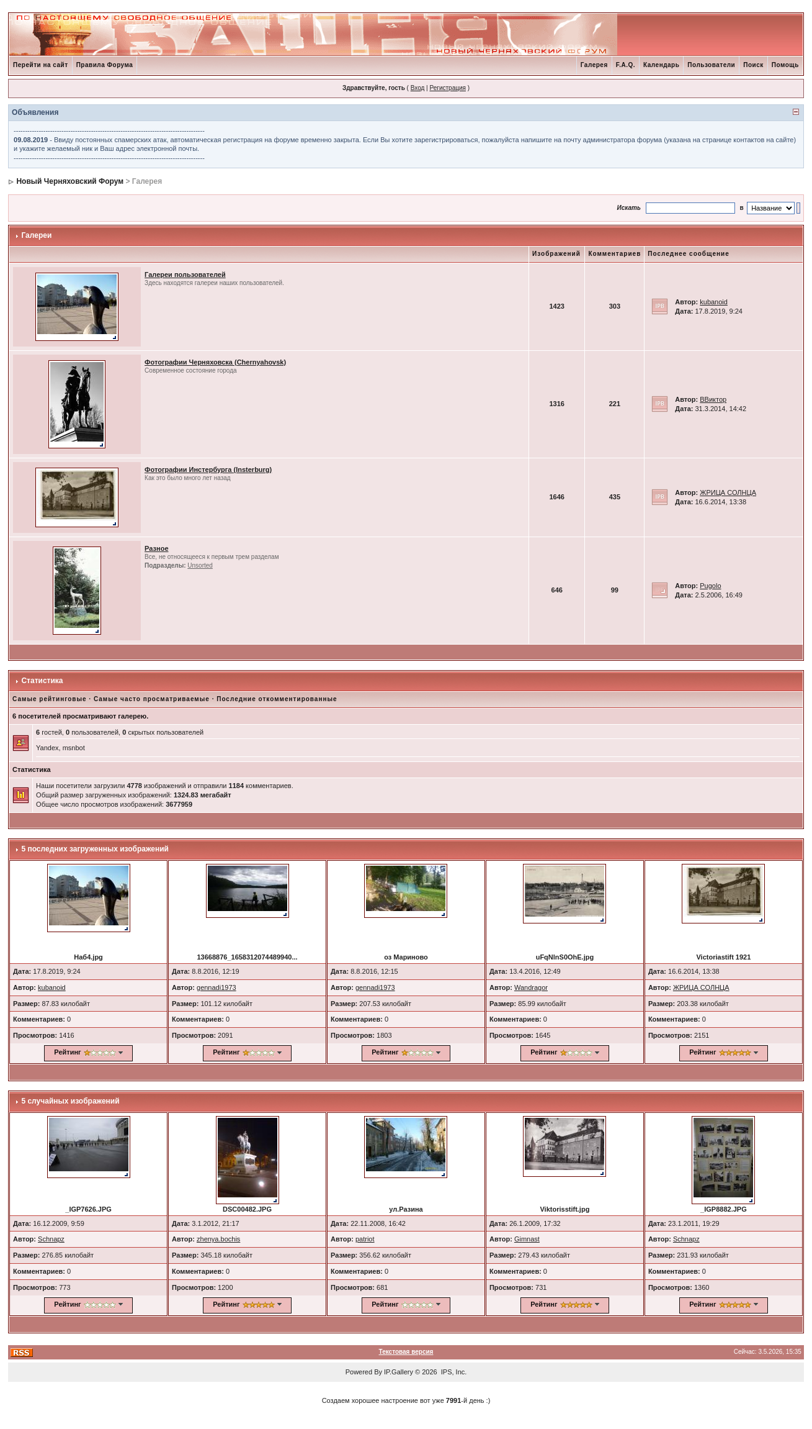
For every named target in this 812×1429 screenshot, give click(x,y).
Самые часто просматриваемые (152, 699)
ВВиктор (713, 399)
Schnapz (51, 1239)
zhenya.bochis (218, 1239)
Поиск (753, 64)
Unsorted (200, 565)
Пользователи (711, 64)
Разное (156, 548)
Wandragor (531, 987)
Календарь (661, 64)
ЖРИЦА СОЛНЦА (728, 492)
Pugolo (710, 585)
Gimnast (527, 1239)
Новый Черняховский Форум (69, 181)
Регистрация (447, 87)
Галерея (594, 64)
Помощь (785, 64)
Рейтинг (67, 1052)
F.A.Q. (625, 64)
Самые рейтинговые (49, 699)
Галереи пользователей (185, 274)
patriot (365, 1239)
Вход (418, 87)
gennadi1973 (216, 987)
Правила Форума (104, 64)
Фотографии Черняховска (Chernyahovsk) (215, 362)
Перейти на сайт (40, 64)
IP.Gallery (398, 1372)
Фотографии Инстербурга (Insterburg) (208, 469)
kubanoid (714, 302)
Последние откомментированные (276, 699)
